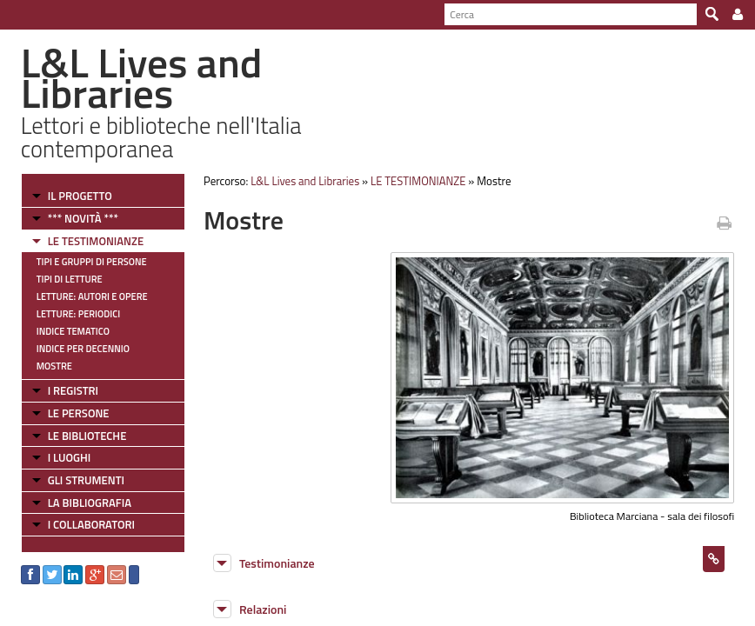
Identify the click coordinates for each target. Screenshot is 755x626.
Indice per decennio (83, 349)
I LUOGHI (69, 457)
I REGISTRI (73, 390)
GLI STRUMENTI (86, 480)
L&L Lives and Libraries (305, 181)
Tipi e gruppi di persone (92, 262)
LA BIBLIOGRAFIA (89, 502)
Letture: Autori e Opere (92, 296)
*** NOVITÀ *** (83, 218)
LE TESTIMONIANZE (96, 241)
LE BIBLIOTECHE (87, 435)
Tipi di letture (70, 279)
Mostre (54, 366)
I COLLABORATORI (91, 524)
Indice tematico (73, 331)
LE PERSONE (79, 413)
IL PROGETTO (80, 195)
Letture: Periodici (78, 314)
